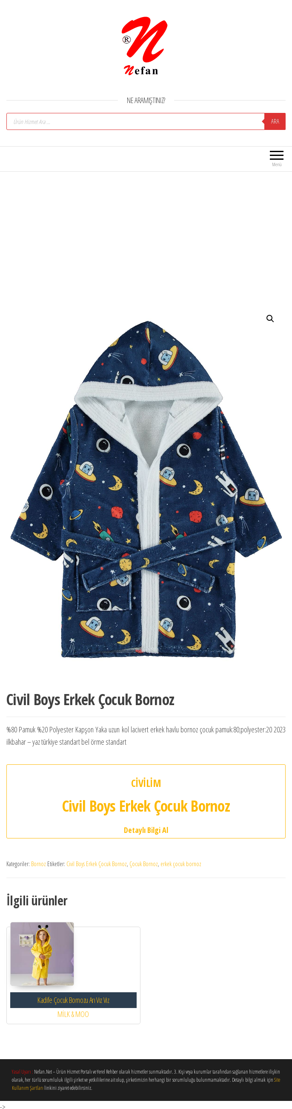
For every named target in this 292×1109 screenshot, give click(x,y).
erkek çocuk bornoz (180, 864)
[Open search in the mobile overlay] (146, 121)
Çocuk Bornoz (143, 864)
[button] (270, 318)
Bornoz (38, 864)
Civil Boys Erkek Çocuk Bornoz (96, 864)
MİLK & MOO (73, 1014)
